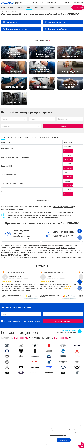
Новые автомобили (7, 7)
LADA (52, 248)
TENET (10, 255)
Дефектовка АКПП (8, 149)
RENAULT (47, 252)
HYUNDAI (71, 248)
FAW (52, 250)
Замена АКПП (6, 166)
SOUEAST (5, 252)
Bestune (4, 255)
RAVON (73, 257)
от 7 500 (68, 164)
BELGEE (18, 250)
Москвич (46, 250)
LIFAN (79, 257)
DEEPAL (26, 255)
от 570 (67, 172)
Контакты (61, 7)
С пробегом (19, 7)
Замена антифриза (8, 174)
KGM (80, 252)
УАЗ (66, 252)
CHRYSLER (73, 252)
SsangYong (65, 257)
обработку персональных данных (27, 321)
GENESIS (56, 252)
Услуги (35, 7)
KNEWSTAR (59, 250)
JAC (40, 250)
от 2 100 (68, 155)
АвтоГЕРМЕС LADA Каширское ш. (14, 272)
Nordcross (18, 255)
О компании (51, 7)
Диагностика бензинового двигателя (15, 157)
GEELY (11, 250)
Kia (48, 248)
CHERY (64, 248)
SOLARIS (4, 250)
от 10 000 (67, 147)
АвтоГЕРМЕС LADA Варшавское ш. (53, 272)
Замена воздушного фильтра (12, 183)
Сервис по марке (41, 40)
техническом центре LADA (63, 207)
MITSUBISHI (21, 252)
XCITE (58, 248)
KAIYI (67, 250)
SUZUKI (13, 252)
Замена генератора (8, 192)
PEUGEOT (31, 252)
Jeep (62, 252)
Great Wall (56, 257)
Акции (43, 7)
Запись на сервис (77, 7)
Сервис (28, 7)
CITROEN (39, 252)
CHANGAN (27, 250)
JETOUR (35, 250)
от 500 (67, 181)
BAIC (72, 250)
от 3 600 (68, 190)
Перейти (63, 126)
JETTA (77, 250)
